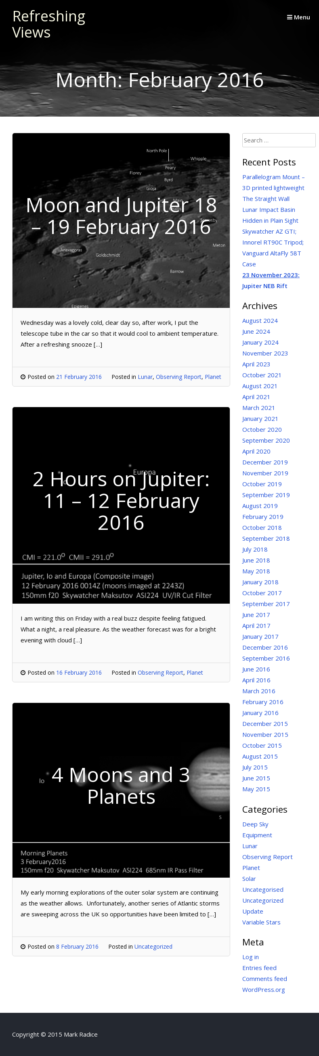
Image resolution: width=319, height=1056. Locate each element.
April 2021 (256, 397)
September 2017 (266, 604)
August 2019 (260, 506)
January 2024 (260, 342)
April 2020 (256, 451)
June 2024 (256, 331)
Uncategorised (262, 889)
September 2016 (266, 658)
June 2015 (256, 778)
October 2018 (262, 527)
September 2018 (266, 538)
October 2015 (262, 745)
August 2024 (260, 320)
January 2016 (260, 713)
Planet (213, 377)
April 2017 (256, 625)
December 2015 (265, 723)
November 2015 (265, 734)
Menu (298, 17)
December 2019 (265, 462)
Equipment (257, 835)
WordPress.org (263, 989)
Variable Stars (261, 922)
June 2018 (256, 560)
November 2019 (265, 473)
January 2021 (260, 418)
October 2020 (262, 429)
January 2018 (260, 582)
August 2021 (260, 386)
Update (252, 911)
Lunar (145, 377)
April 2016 (256, 680)
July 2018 (255, 549)
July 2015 (255, 767)
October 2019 (262, 484)
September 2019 (266, 495)
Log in (250, 957)
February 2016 (262, 702)
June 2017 (256, 615)
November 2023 (265, 353)
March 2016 (258, 691)
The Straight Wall (266, 198)
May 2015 (256, 789)
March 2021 (258, 408)
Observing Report (178, 377)
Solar (249, 878)
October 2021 (262, 375)
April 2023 (256, 364)
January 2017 (260, 636)
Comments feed (264, 978)
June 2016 (256, 669)
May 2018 (256, 571)
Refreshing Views (48, 24)
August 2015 (260, 756)
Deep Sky (255, 824)
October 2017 (262, 593)
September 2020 (266, 440)
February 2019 (262, 516)
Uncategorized (153, 946)
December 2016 (265, 647)
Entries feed (259, 968)
